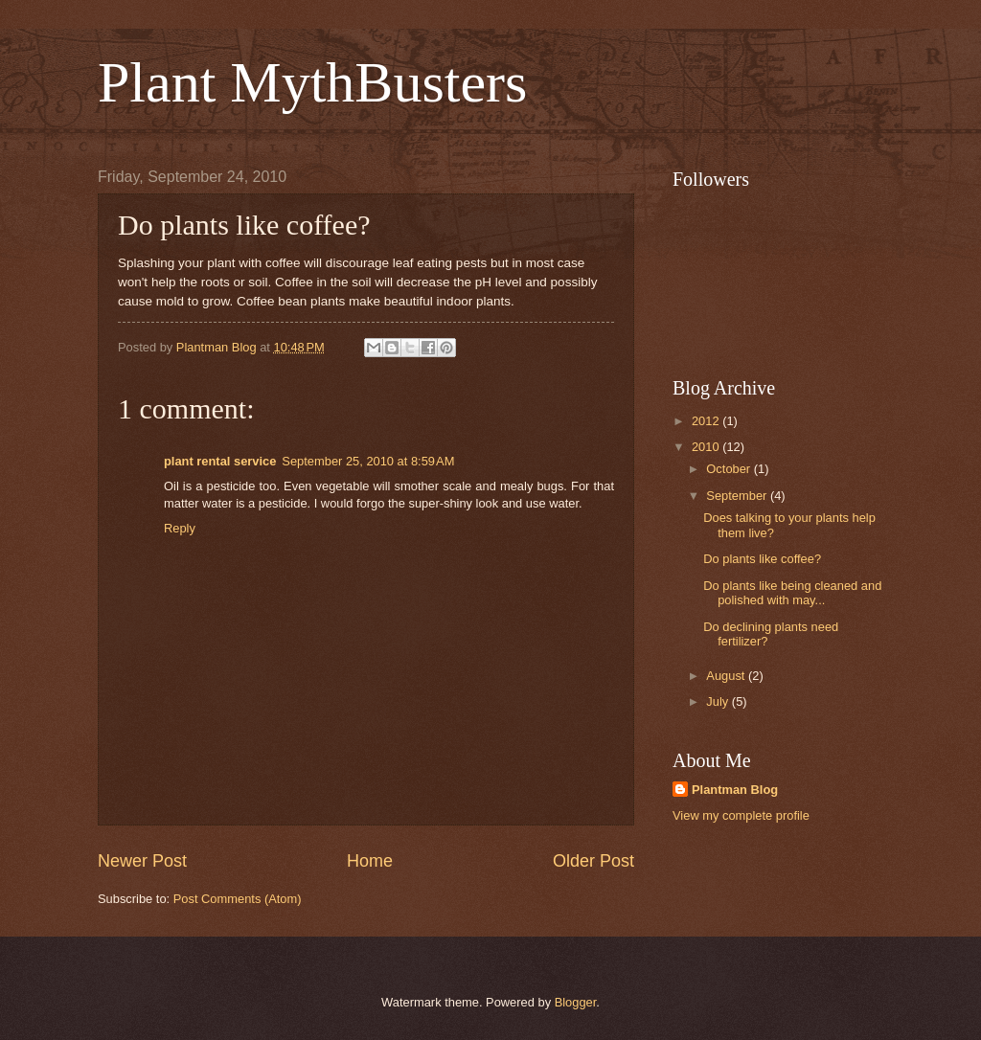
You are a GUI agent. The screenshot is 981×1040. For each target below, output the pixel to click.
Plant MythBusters (312, 82)
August (727, 675)
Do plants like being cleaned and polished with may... (792, 592)
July (718, 701)
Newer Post (142, 860)
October (729, 469)
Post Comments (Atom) (237, 899)
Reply (179, 528)
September (738, 495)
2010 (707, 447)
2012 (707, 421)
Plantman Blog (735, 789)
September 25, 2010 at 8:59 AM (368, 461)
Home (370, 860)
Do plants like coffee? (762, 559)
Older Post (593, 860)
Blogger (576, 1002)
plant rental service (220, 461)
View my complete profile (741, 815)
